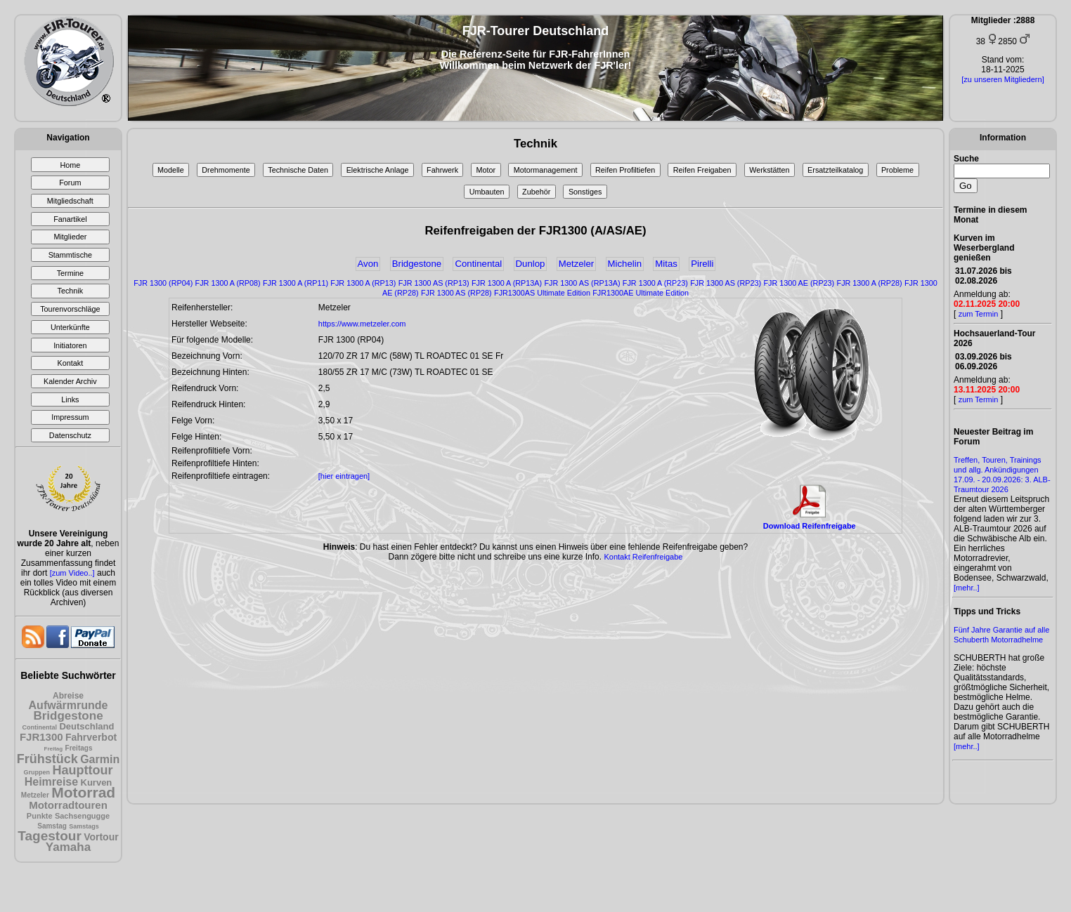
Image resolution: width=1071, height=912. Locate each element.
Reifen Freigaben (702, 170)
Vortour (101, 836)
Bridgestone (68, 715)
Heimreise (52, 782)
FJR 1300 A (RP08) (228, 283)
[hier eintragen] (344, 476)
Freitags (79, 748)
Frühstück (47, 759)
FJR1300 (41, 737)
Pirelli (702, 263)
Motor (486, 170)
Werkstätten (769, 170)
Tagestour (49, 835)
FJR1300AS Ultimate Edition (542, 293)
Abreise (68, 696)
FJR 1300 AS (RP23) (725, 283)
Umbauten (487, 191)
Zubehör (536, 191)
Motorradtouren (68, 805)
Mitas (666, 263)
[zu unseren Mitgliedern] (1002, 79)
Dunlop (530, 263)
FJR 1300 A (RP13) (363, 283)
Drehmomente (225, 170)
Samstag (52, 826)
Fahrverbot (91, 737)
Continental (40, 727)
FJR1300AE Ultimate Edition (640, 293)
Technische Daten (298, 170)
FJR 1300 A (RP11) (295, 283)
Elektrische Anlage (377, 170)
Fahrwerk (442, 170)
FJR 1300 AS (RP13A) (582, 283)
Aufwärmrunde (68, 705)
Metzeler (35, 795)
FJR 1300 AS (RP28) (456, 293)
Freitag (53, 749)
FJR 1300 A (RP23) (655, 283)
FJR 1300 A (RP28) (869, 283)
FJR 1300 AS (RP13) (433, 283)
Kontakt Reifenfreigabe (643, 557)
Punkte (40, 816)
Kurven (96, 782)
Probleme (897, 170)
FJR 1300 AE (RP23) (798, 283)
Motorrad (83, 792)
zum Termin (979, 314)
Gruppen (37, 772)
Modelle (170, 170)
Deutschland (86, 726)
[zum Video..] (72, 573)
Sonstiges (585, 191)
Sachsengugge (82, 816)
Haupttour (82, 770)
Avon (368, 263)
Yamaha (68, 847)
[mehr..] (967, 587)
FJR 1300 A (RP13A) (507, 283)
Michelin (625, 263)
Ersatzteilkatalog (835, 170)
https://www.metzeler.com (362, 323)
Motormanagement (546, 170)
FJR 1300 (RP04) (163, 283)
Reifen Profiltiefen (625, 170)
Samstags (84, 826)
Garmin (99, 759)
